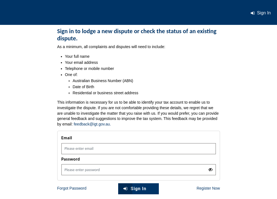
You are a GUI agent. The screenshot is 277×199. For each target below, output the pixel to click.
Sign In (132, 188)
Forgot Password (72, 188)
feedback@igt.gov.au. (92, 124)
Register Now (208, 188)
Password (70, 159)
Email (66, 137)
